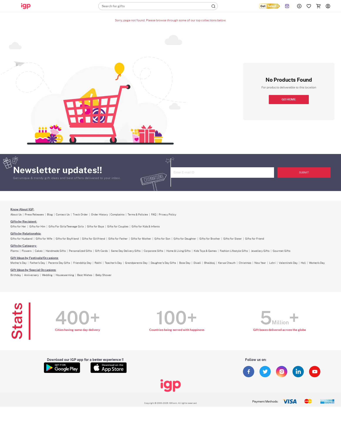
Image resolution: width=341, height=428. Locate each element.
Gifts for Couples (117, 226)
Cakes (38, 251)
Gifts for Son (162, 238)
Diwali (197, 263)
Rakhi (98, 263)
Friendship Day (82, 263)
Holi (303, 263)
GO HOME (289, 99)
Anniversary (31, 275)
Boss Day (184, 263)
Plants (14, 251)
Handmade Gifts (56, 251)
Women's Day (317, 263)
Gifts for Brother (209, 238)
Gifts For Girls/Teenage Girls (66, 226)
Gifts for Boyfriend (67, 238)
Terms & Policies (138, 214)
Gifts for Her (18, 226)
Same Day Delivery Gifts (125, 251)
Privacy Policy (167, 214)
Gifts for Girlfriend (93, 238)
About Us (16, 214)
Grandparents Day (136, 263)
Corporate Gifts (153, 251)
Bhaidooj (209, 263)
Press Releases (34, 214)
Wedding (47, 275)
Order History (99, 214)
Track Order (80, 214)
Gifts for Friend (254, 238)
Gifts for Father (118, 238)
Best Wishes (84, 275)
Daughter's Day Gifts (163, 263)
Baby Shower (103, 275)
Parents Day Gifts (59, 263)
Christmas (245, 263)
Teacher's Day (113, 263)
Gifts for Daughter (185, 238)
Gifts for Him (37, 226)
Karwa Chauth (227, 263)
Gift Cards (101, 251)
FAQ (153, 214)
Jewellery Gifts (260, 251)
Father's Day (37, 263)
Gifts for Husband (21, 238)
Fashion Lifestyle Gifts (234, 251)
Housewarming (65, 275)
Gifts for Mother (141, 238)
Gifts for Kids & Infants (146, 226)
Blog (50, 214)
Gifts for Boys (95, 226)
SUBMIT (304, 172)
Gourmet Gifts (281, 251)
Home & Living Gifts (178, 251)
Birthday (15, 275)
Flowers (27, 251)
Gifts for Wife (44, 238)
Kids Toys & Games (205, 251)
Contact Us (63, 214)
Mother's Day (18, 263)
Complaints (117, 214)
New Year (260, 263)
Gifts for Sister (232, 238)
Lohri (272, 263)
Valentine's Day (288, 263)
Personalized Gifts (80, 251)
